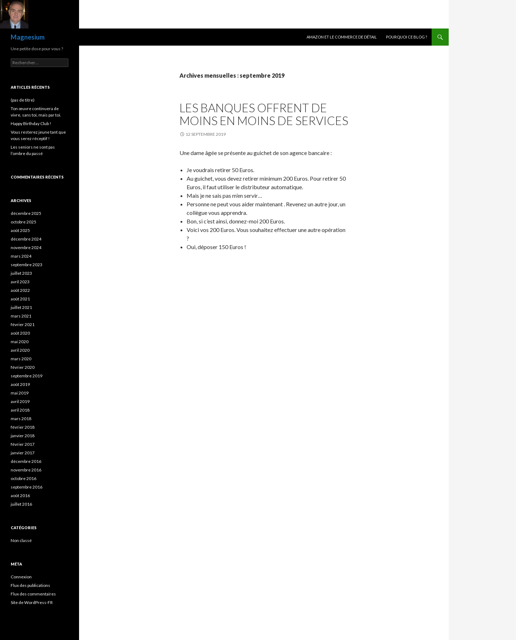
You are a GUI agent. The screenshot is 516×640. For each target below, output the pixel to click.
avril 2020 (20, 350)
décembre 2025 (26, 213)
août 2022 (20, 290)
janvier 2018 (23, 435)
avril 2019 (20, 401)
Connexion (21, 576)
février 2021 (23, 324)
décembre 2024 (26, 239)
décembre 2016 (26, 461)
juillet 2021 (21, 307)
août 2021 (20, 298)
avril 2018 (20, 410)
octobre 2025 (23, 221)
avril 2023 (20, 281)
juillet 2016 (21, 504)
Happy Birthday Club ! (31, 123)
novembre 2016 (26, 470)
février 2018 (23, 427)
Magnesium (28, 37)
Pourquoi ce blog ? (406, 37)
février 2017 (23, 444)
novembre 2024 (26, 247)
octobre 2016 (23, 478)
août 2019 (20, 384)
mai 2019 (19, 393)
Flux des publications (30, 585)
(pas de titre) (23, 100)
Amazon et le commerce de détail (342, 37)
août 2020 (20, 333)
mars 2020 (21, 358)
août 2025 (20, 230)
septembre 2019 (26, 375)
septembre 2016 (26, 487)
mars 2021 (21, 316)
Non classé (21, 540)
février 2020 (23, 367)
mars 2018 (21, 418)
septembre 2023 (26, 264)
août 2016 (20, 495)
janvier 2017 (23, 452)
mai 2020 (19, 341)
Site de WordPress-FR (32, 602)
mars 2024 (21, 256)
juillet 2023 (21, 273)
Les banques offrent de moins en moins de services (263, 114)
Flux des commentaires (33, 594)
